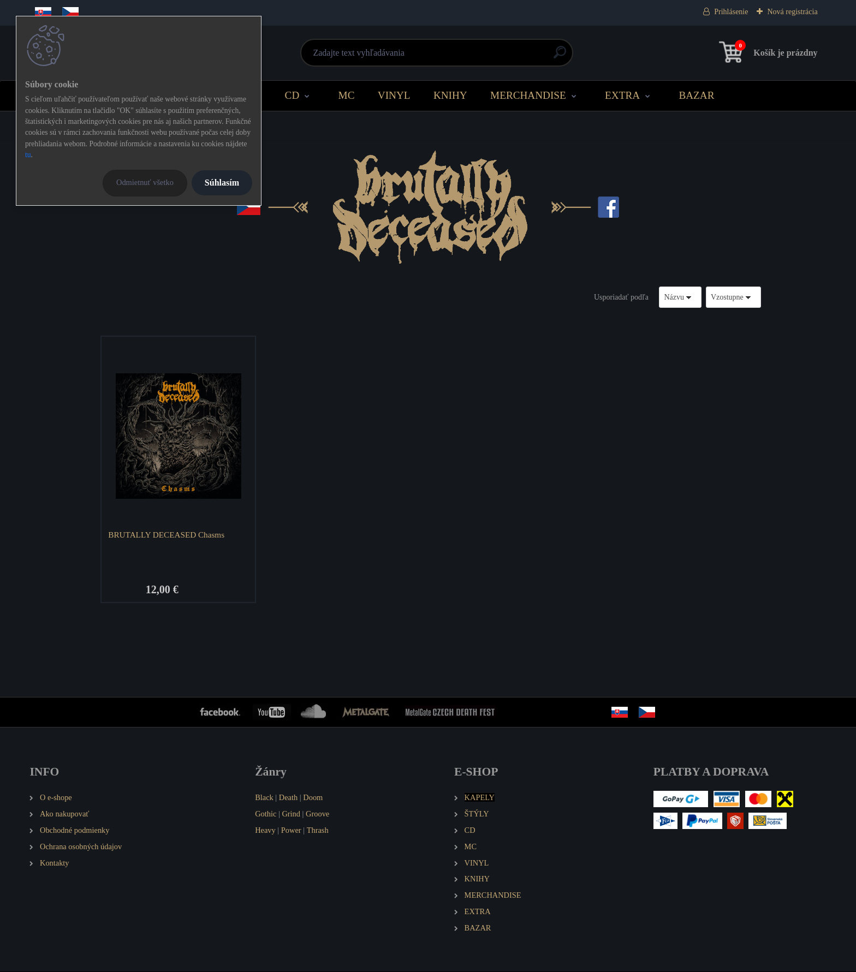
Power (291, 830)
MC (346, 95)
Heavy (265, 830)
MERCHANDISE (528, 95)
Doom (313, 797)
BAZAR (696, 95)
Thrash (318, 830)
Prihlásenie (731, 12)
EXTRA (622, 95)
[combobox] (680, 297)
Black (264, 797)
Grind (291, 813)
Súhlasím (222, 182)
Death (288, 797)
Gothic (265, 813)
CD (292, 95)
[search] (560, 56)
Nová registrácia (792, 12)
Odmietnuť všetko (145, 182)
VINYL (394, 95)
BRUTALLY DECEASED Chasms (167, 534)
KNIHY (450, 95)
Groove (317, 813)
